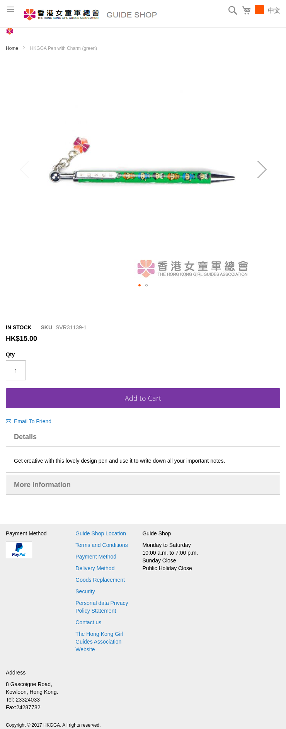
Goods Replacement (100, 580)
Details (25, 437)
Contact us (88, 622)
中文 (274, 10)
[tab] (143, 437)
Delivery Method (94, 568)
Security (85, 591)
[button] (261, 170)
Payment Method (95, 557)
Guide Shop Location (100, 533)
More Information (42, 485)
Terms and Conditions (101, 545)
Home (12, 48)
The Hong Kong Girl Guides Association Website (99, 641)
